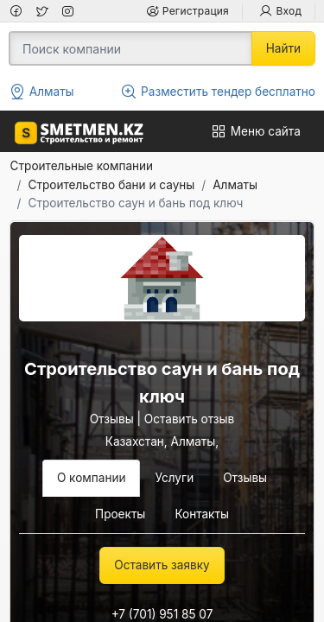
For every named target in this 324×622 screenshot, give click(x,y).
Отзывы (112, 419)
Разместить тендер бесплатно (217, 91)
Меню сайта (255, 131)
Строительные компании (82, 166)
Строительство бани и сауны (112, 185)
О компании (91, 478)
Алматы (235, 185)
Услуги (174, 478)
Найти (283, 48)
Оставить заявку (161, 565)
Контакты (202, 514)
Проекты (120, 514)
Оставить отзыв (189, 419)
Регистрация (187, 10)
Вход (280, 10)
